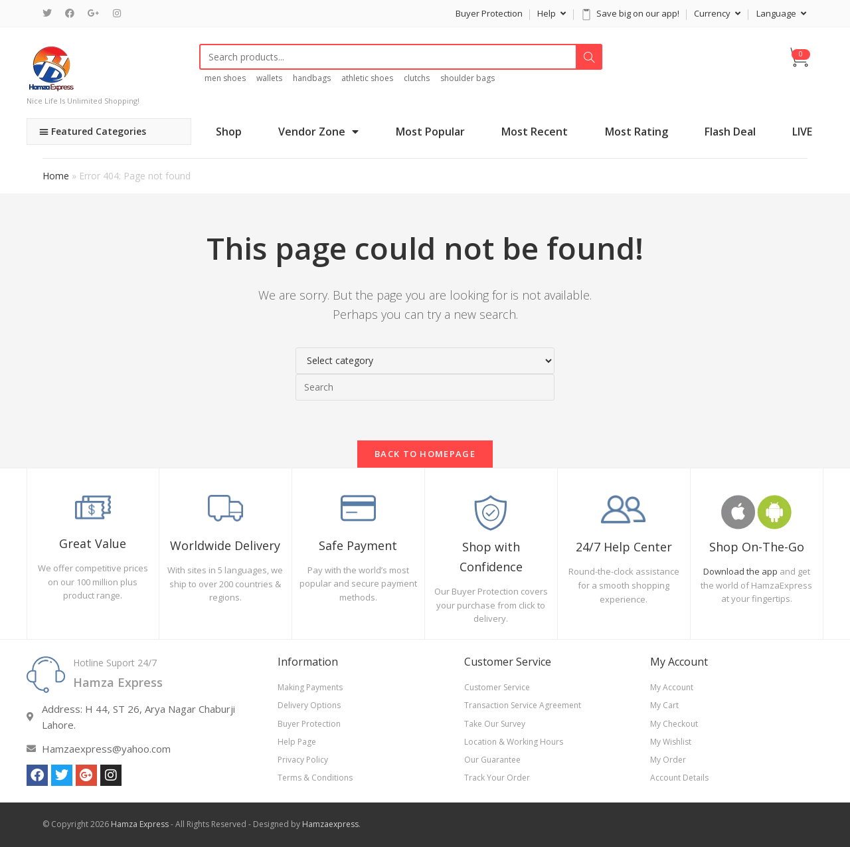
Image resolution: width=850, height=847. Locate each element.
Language (781, 13)
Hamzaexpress (330, 824)
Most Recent (534, 131)
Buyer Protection (489, 13)
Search (589, 57)
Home (55, 175)
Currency (717, 13)
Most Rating (636, 131)
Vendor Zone (318, 131)
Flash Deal (730, 131)
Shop (229, 131)
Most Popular (430, 131)
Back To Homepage (425, 454)
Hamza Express (140, 824)
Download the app (740, 571)
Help (551, 13)
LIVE (802, 131)
